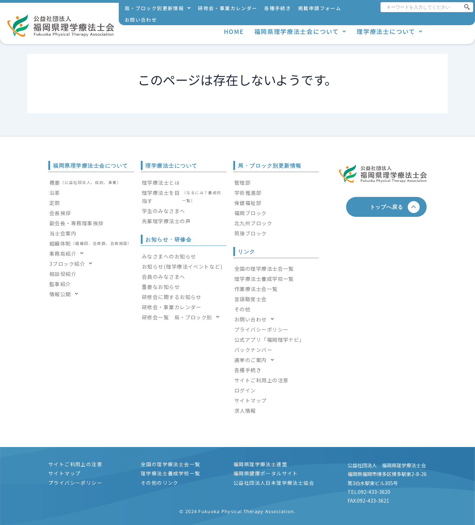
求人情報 (245, 410)
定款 (54, 202)
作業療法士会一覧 (256, 288)
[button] (157, 8)
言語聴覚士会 (250, 299)
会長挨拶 (60, 213)
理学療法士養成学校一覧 (264, 278)
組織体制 (90, 243)
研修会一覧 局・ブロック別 (182, 317)
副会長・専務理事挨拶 (76, 223)
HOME (234, 31)
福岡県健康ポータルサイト (265, 473)
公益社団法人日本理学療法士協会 (273, 482)
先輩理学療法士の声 (166, 221)
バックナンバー (253, 349)
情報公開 (65, 294)
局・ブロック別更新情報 (158, 8)
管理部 (242, 182)
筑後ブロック (250, 233)
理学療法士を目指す (183, 197)
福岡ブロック (250, 213)
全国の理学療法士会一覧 (264, 268)
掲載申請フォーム (319, 8)
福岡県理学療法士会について (300, 31)
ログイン (245, 390)
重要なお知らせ (161, 286)
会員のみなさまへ (163, 276)
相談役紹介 (62, 273)
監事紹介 (60, 284)
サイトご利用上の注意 (261, 380)
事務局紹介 (68, 253)
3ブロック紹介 (73, 263)
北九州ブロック (253, 223)
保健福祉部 (247, 202)
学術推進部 (247, 192)
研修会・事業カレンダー (227, 8)
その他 (242, 309)
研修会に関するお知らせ (171, 296)
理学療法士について (389, 31)
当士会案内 (62, 233)
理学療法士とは (161, 182)
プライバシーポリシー (261, 329)
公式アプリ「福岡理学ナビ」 (269, 339)
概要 (85, 182)
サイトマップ (250, 400)
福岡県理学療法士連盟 (260, 464)
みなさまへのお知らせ (169, 256)
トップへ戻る (389, 206)
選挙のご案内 (256, 360)
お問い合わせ (141, 19)
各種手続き (277, 8)
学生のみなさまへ (163, 210)
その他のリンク (160, 482)
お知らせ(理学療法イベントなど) (182, 266)
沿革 (54, 192)
